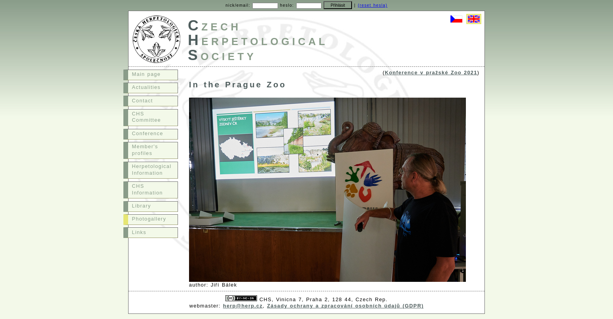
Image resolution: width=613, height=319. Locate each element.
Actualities (146, 87)
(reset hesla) (373, 5)
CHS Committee (146, 117)
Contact (142, 101)
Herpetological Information (152, 169)
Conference (147, 133)
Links (139, 232)
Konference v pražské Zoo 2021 (431, 73)
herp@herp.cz (243, 306)
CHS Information (147, 189)
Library (141, 206)
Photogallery (149, 219)
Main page (146, 74)
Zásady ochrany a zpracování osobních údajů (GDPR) (345, 306)
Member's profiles (145, 149)
